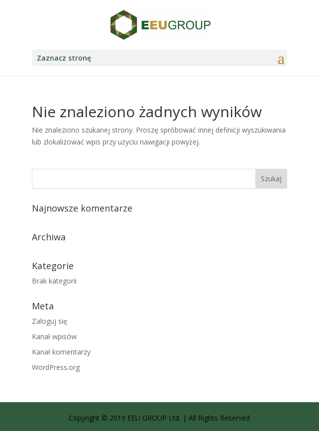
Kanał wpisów (54, 336)
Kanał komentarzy (61, 352)
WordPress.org (56, 367)
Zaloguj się (49, 321)
